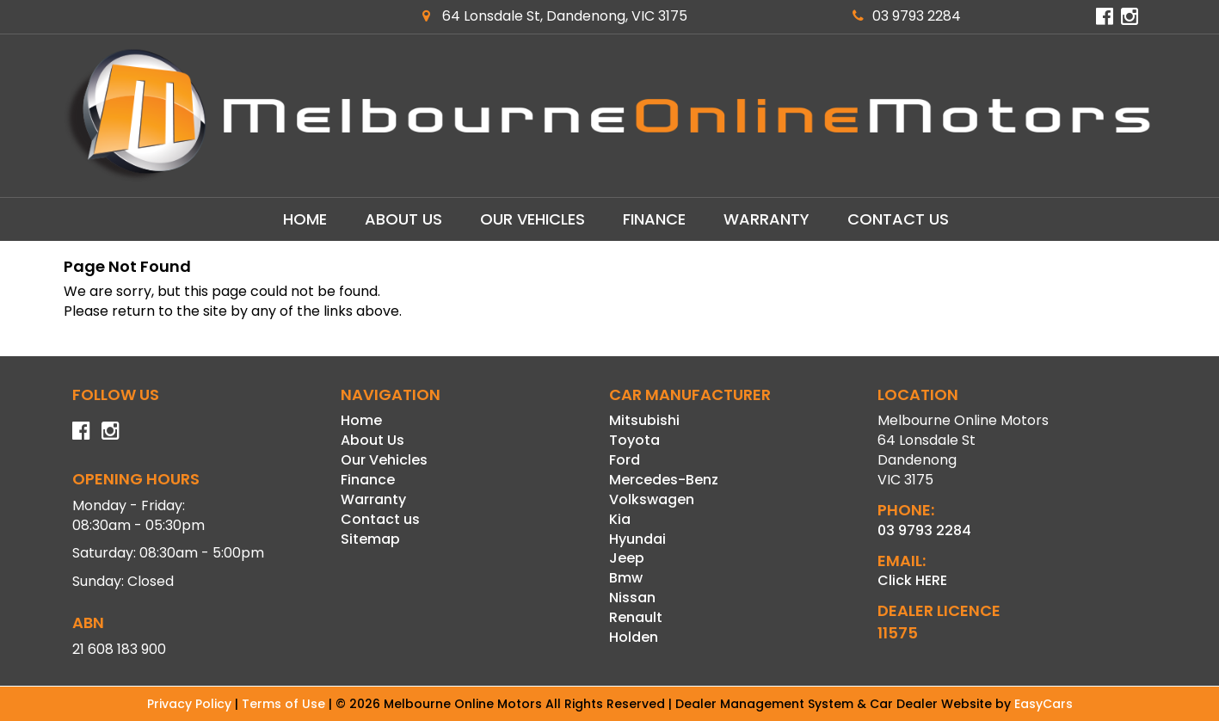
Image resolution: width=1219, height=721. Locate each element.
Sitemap (370, 539)
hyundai (637, 539)
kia (620, 519)
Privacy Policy (191, 703)
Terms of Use (285, 703)
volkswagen (651, 499)
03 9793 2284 (907, 16)
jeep (626, 558)
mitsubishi (644, 420)
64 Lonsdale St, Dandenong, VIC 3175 (554, 16)
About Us (403, 219)
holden (633, 637)
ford (624, 460)
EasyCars (1043, 703)
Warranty (766, 219)
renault (635, 617)
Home (305, 219)
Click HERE (912, 580)
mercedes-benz (663, 480)
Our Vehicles (532, 219)
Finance (654, 219)
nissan (632, 597)
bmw (626, 578)
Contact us (898, 219)
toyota (634, 440)
